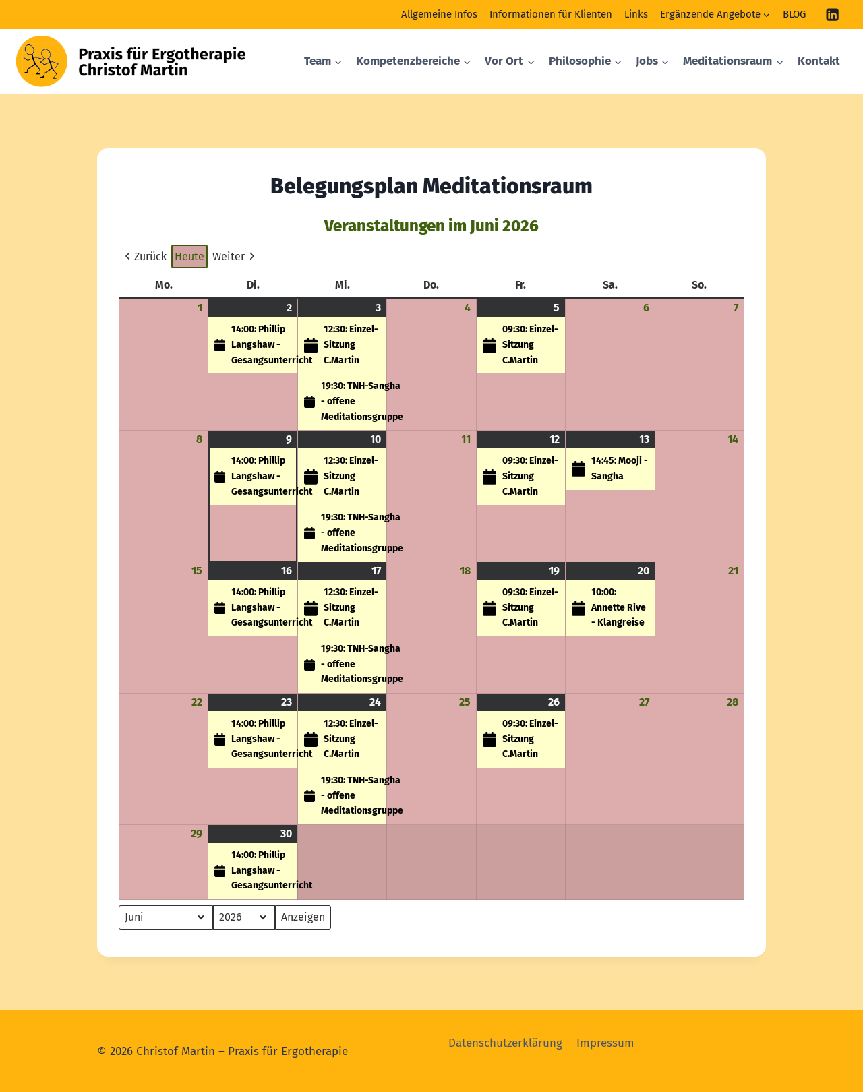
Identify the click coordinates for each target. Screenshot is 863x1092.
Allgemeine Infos (439, 14)
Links (636, 14)
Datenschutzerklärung (505, 1043)
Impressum (605, 1043)
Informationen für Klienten (550, 14)
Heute (189, 256)
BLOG (794, 14)
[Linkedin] (833, 14)
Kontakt (819, 61)
